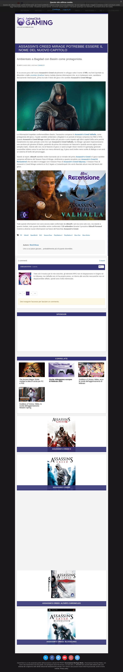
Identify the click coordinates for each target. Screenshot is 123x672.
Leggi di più (66, 9)
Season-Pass (48, 235)
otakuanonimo (25, 267)
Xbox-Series (86, 235)
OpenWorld (34, 235)
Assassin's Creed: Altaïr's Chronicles (61, 603)
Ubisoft (26, 235)
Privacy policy (64, 668)
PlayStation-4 (58, 235)
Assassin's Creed (83, 157)
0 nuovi (102, 261)
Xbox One (77, 235)
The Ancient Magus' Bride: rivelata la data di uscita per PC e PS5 (31, 381)
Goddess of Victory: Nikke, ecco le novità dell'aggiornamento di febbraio (91, 381)
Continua (56, 9)
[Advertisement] (62, 36)
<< (20, 293)
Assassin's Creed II (61, 449)
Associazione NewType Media (74, 663)
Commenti (41, 65)
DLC (40, 235)
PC (21, 235)
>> (35, 293)
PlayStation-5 (68, 235)
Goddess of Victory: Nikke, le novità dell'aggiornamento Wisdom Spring (30, 406)
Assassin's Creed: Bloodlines (61, 642)
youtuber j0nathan (37, 75)
